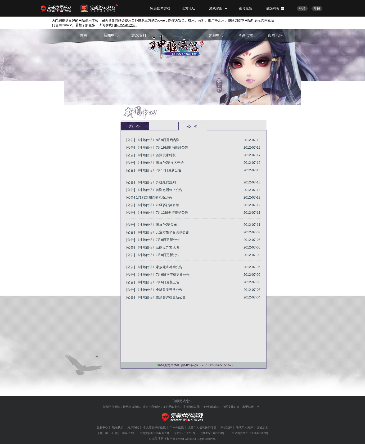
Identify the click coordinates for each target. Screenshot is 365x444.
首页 (83, 35)
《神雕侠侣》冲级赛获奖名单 (157, 205)
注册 (317, 8)
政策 (126, 25)
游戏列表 (272, 8)
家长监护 (226, 427)
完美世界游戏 (57, 8)
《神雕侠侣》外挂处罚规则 (156, 182)
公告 (192, 126)
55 (221, 365)
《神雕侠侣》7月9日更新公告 (158, 240)
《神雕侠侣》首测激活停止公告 (159, 190)
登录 (302, 8)
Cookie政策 (177, 427)
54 (217, 365)
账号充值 (245, 8)
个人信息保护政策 (154, 427)
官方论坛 (188, 8)
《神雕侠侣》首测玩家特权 (156, 155)
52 (210, 365)
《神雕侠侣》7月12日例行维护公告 (162, 212)
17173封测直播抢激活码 (154, 197)
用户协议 (133, 427)
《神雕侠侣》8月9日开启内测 (158, 140)
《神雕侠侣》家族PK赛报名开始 (160, 162)
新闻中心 (111, 35)
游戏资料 (138, 35)
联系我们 (117, 427)
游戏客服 (215, 8)
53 (214, 365)
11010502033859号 (257, 433)
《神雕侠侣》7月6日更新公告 (158, 282)
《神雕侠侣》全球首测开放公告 (159, 290)
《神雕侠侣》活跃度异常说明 (157, 247)
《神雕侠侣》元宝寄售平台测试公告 (162, 232)
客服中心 (216, 35)
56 (225, 365)
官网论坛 (275, 35)
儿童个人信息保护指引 (202, 427)
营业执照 (262, 427)
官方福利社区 (103, 8)
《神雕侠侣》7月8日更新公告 (158, 255)
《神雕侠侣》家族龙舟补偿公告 (159, 267)
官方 (163, 126)
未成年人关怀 (244, 427)
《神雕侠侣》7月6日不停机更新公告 (162, 274)
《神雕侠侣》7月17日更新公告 (158, 170)
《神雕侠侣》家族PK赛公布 (156, 224)
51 (205, 365)
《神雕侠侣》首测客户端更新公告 (161, 297)
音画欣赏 (245, 35)
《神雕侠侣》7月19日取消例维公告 (162, 147)
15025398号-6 (218, 433)
